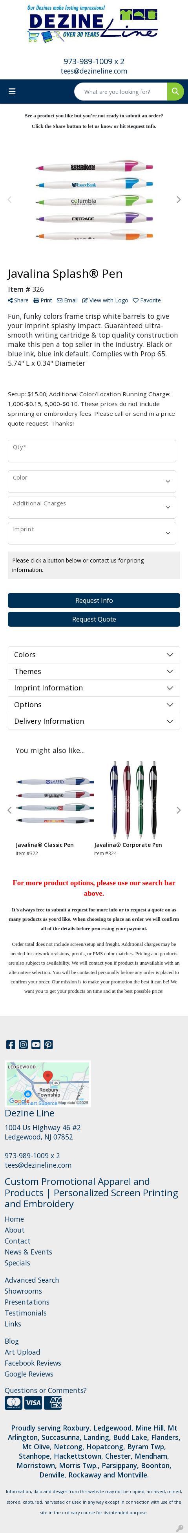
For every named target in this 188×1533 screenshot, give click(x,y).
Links (13, 1323)
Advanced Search (32, 1280)
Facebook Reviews (33, 1363)
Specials (17, 1262)
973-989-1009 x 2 (94, 61)
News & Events (28, 1251)
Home (14, 1219)
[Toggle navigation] (12, 91)
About (15, 1230)
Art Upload (22, 1352)
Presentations (27, 1302)
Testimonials (26, 1312)
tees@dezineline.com (94, 70)
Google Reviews (29, 1373)
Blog (12, 1341)
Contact (18, 1240)
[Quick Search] (121, 92)
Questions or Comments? (46, 1390)
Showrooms (23, 1291)
